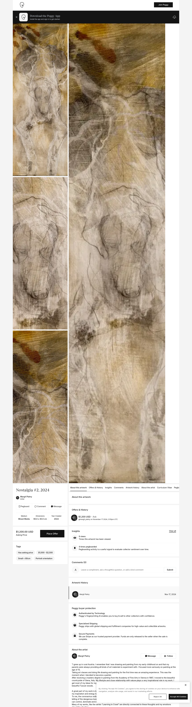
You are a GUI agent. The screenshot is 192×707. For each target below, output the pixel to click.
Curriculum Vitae (164, 487)
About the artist (148, 487)
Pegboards (179, 487)
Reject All (158, 697)
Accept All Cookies (178, 697)
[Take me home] (22, 4)
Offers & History (96, 487)
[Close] (186, 685)
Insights (108, 487)
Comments (118, 487)
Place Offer (52, 533)
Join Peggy (163, 5)
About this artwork (78, 487)
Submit (170, 570)
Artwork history (132, 487)
